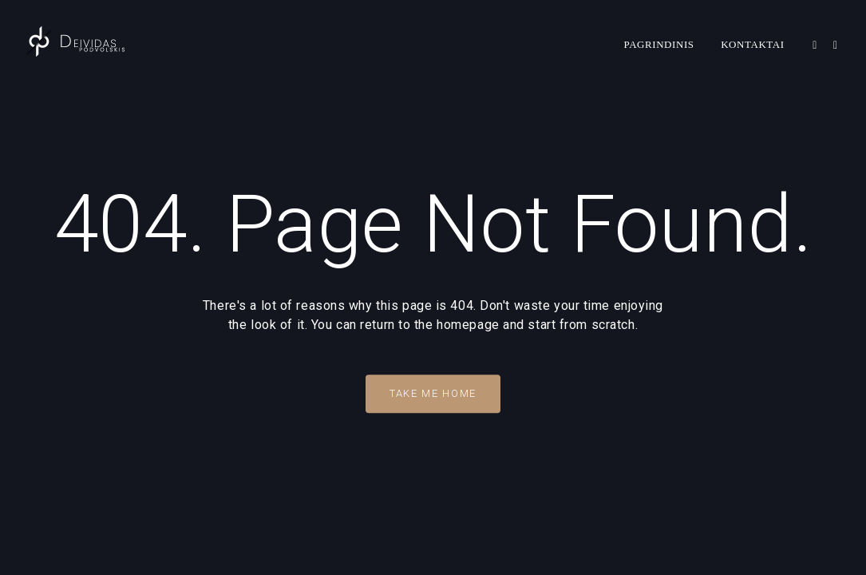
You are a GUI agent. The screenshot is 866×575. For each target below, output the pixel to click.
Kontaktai (753, 44)
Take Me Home (433, 393)
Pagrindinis (659, 44)
